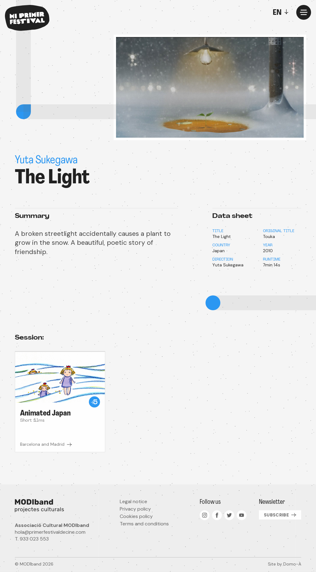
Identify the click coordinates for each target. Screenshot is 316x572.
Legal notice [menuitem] (133, 501)
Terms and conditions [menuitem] (144, 523)
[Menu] (303, 12)
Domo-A (292, 564)
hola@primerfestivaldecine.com (50, 532)
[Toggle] (282, 12)
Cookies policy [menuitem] (136, 516)
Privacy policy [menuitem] (135, 509)
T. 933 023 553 (32, 539)
